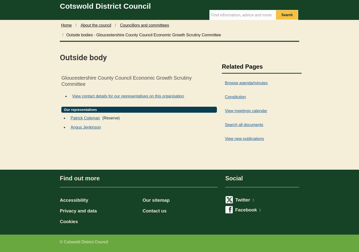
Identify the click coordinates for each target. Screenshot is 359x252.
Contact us (155, 210)
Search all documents (244, 125)
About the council (96, 25)
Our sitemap (156, 200)
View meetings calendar (246, 111)
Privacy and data (78, 210)
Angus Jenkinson (86, 127)
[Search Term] (242, 15)
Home (66, 25)
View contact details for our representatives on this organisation (128, 96)
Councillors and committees (144, 25)
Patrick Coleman (85, 118)
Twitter (244, 199)
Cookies (69, 221)
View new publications (244, 139)
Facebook (248, 209)
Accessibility (74, 200)
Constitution (235, 97)
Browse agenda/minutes (246, 83)
